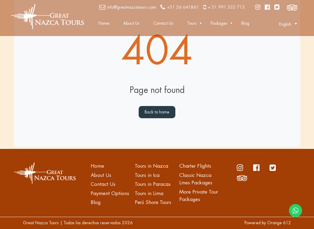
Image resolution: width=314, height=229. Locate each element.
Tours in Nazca (151, 166)
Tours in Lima (149, 193)
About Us (131, 23)
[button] (285, 23)
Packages (219, 23)
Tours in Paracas (153, 184)
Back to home (157, 112)
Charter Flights (195, 166)
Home (103, 23)
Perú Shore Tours (153, 202)
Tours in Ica (147, 175)
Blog (245, 23)
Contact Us (163, 23)
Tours (192, 23)
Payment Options (110, 193)
